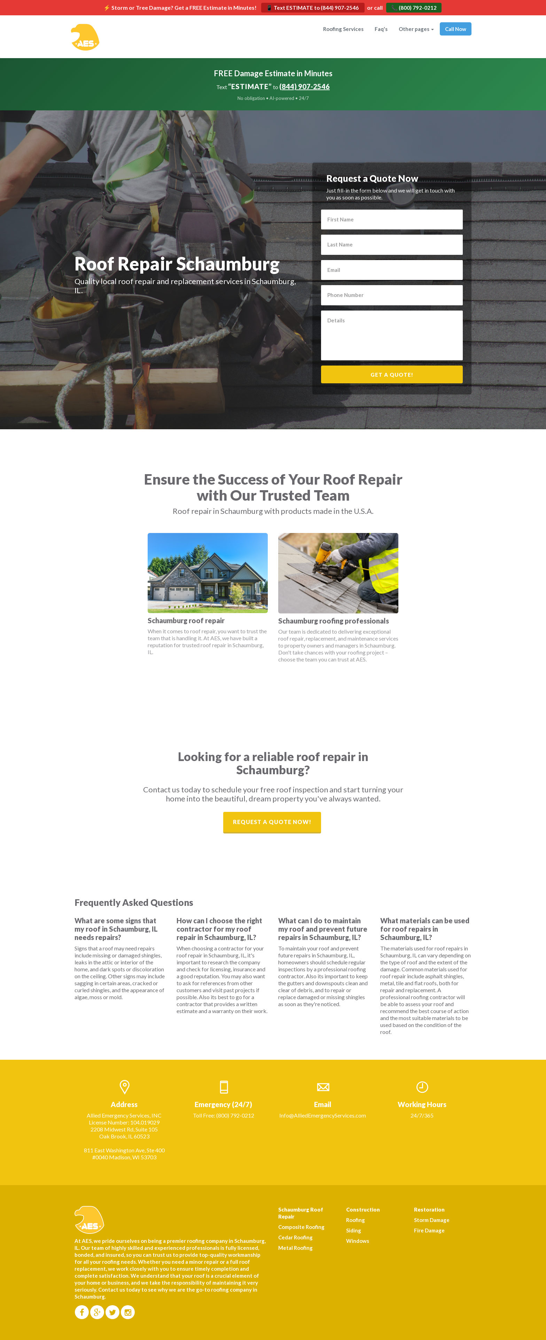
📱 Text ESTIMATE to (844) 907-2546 (313, 8)
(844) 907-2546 (304, 86)
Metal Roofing (295, 1248)
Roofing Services (343, 29)
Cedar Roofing (295, 1237)
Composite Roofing (301, 1227)
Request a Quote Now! (272, 821)
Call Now (455, 29)
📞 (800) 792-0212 (414, 8)
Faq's (381, 29)
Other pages (416, 29)
